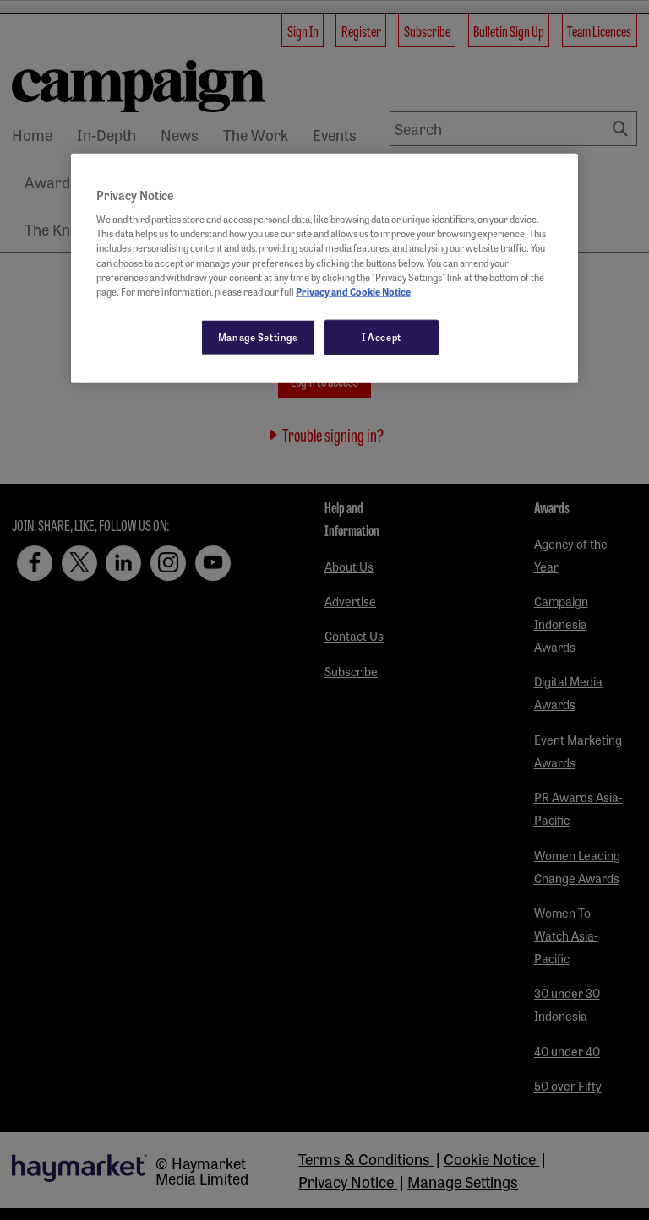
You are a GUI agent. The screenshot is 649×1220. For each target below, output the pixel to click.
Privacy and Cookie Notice (353, 290)
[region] (324, 267)
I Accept (381, 336)
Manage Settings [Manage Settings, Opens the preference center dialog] (258, 336)
